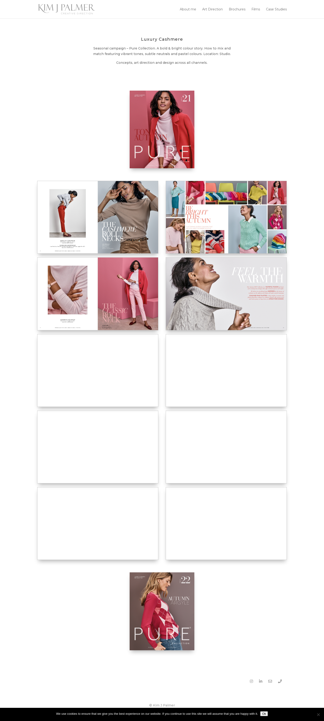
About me (188, 9)
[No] (318, 714)
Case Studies (276, 9)
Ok (264, 713)
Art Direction (212, 9)
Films (255, 9)
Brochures (237, 9)
